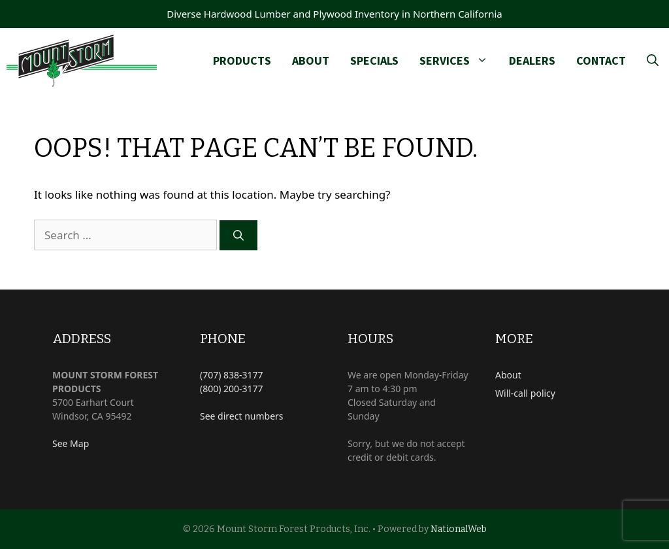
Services (458, 60)
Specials (374, 60)
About (310, 60)
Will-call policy (525, 393)
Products (242, 60)
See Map (70, 443)
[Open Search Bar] (652, 60)
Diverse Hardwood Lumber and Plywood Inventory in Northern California (334, 13)
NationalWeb (459, 529)
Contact (601, 60)
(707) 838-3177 (231, 375)
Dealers (532, 60)
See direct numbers (242, 416)
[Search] (238, 235)
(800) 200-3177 (231, 388)
